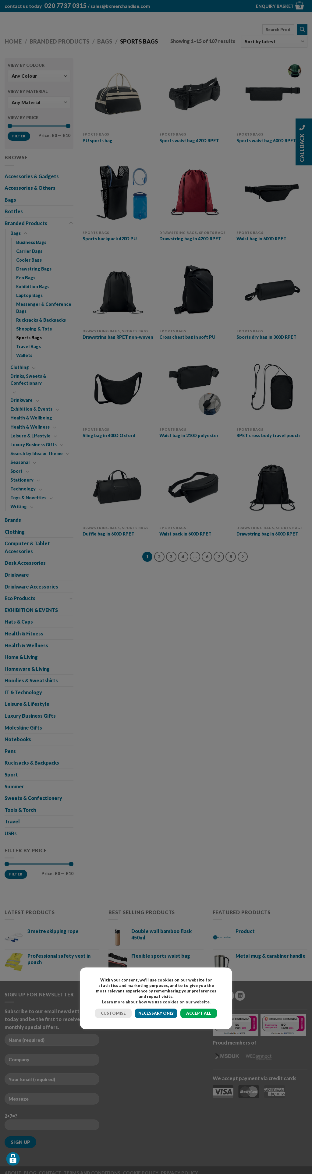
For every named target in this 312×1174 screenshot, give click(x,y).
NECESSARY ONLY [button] (156, 1013)
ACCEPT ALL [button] (198, 1013)
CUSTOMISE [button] (113, 1013)
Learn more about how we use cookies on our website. (156, 1001)
